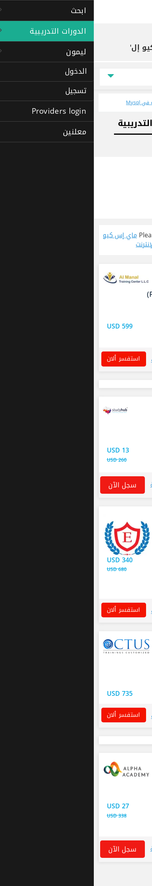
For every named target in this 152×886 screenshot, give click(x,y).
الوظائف (133, 145)
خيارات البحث (128, 166)
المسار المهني (122, 123)
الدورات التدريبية (91, 36)
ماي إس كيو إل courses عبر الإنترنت (57, 239)
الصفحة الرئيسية (129, 36)
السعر (131, 77)
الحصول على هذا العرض (113, 564)
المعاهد (101, 208)
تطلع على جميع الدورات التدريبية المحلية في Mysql (87, 102)
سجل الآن (29, 485)
